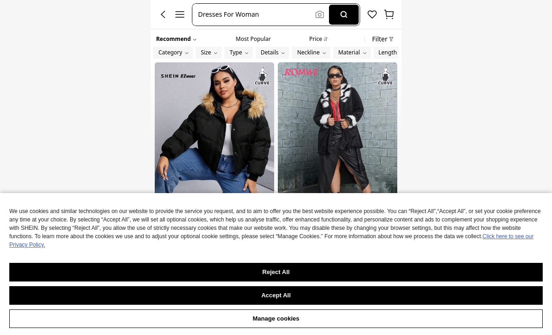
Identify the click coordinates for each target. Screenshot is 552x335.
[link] (214, 243)
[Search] (343, 15)
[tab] (253, 37)
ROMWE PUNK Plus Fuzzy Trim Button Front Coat (338, 242)
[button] (255, 15)
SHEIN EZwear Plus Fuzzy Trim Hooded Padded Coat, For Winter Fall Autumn (214, 231)
